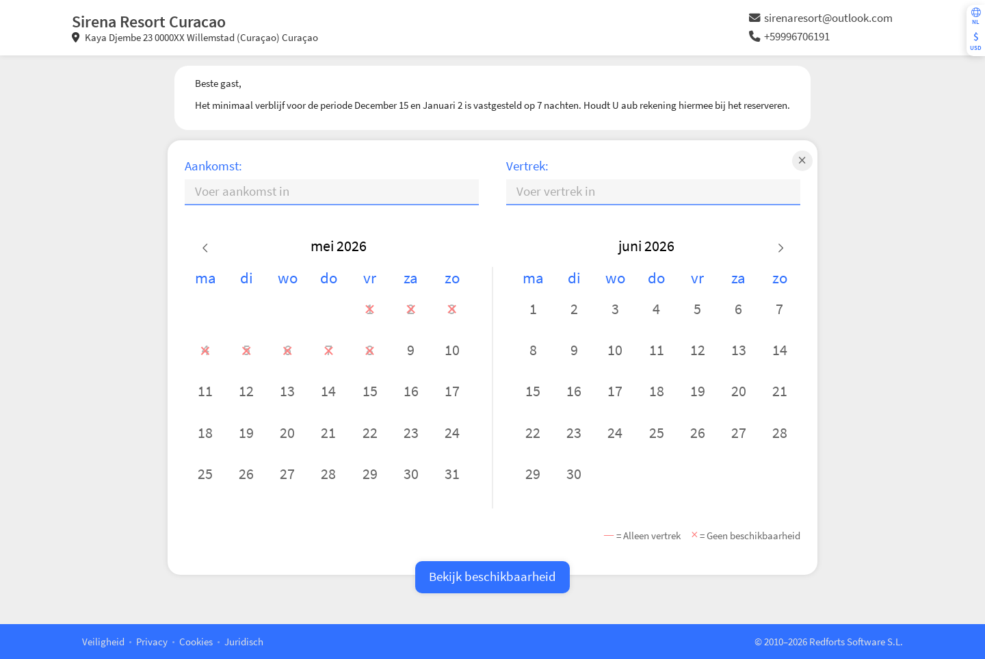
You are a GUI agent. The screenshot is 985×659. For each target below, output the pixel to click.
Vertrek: (527, 166)
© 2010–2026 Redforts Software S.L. (828, 641)
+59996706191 (789, 36)
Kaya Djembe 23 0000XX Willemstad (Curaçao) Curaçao (195, 37)
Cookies (196, 641)
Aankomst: (213, 166)
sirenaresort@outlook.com (821, 18)
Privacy (152, 641)
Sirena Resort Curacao (149, 21)
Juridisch (243, 641)
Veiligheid (103, 641)
